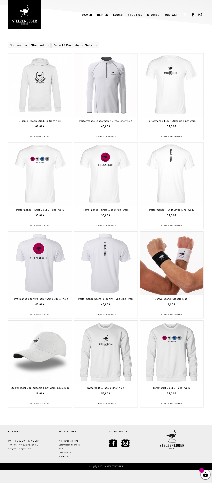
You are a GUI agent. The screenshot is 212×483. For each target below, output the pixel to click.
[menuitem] (87, 14)
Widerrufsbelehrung (70, 454)
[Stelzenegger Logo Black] (24, 14)
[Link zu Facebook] (193, 14)
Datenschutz (66, 465)
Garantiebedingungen (71, 458)
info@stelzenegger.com (21, 461)
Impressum (65, 469)
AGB (61, 461)
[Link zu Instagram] (200, 14)
